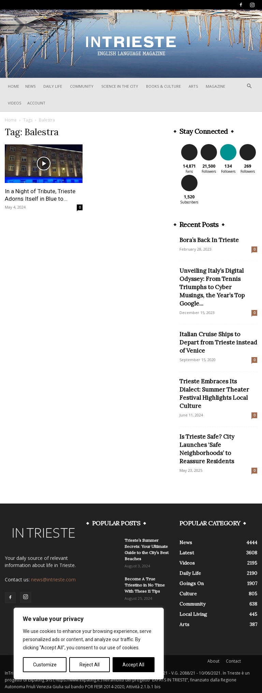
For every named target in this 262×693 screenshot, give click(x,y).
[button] (249, 86)
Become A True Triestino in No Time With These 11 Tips (145, 585)
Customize (45, 664)
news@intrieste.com (53, 579)
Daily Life (52, 86)
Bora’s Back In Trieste (209, 240)
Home (13, 86)
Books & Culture (163, 86)
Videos (14, 102)
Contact (233, 661)
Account (36, 102)
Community (81, 86)
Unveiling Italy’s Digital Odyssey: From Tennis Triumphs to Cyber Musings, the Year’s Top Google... (212, 287)
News (30, 86)
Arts (193, 86)
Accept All (133, 664)
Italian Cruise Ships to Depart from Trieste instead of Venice (218, 342)
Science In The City (119, 86)
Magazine (215, 86)
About (213, 661)
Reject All (89, 664)
